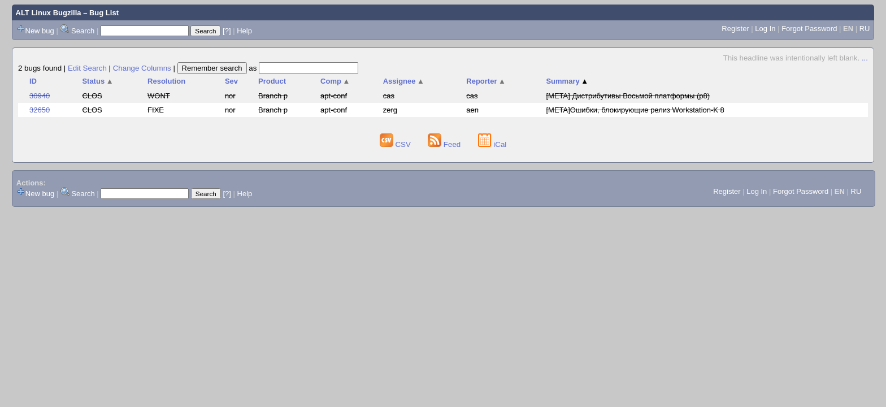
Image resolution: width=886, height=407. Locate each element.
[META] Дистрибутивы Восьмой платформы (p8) (628, 96)
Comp (335, 81)
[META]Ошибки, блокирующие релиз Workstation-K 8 (635, 110)
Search (82, 31)
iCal (492, 144)
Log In (765, 28)
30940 (39, 96)
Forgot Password (809, 28)
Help (244, 31)
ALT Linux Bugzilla (48, 12)
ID (33, 81)
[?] (227, 31)
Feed (445, 144)
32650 (39, 110)
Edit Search (87, 68)
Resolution (166, 81)
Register (735, 28)
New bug (39, 31)
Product (272, 81)
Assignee (403, 81)
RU (864, 28)
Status (97, 81)
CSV (396, 144)
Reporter (486, 81)
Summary (567, 81)
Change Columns (142, 68)
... (865, 58)
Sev (231, 81)
